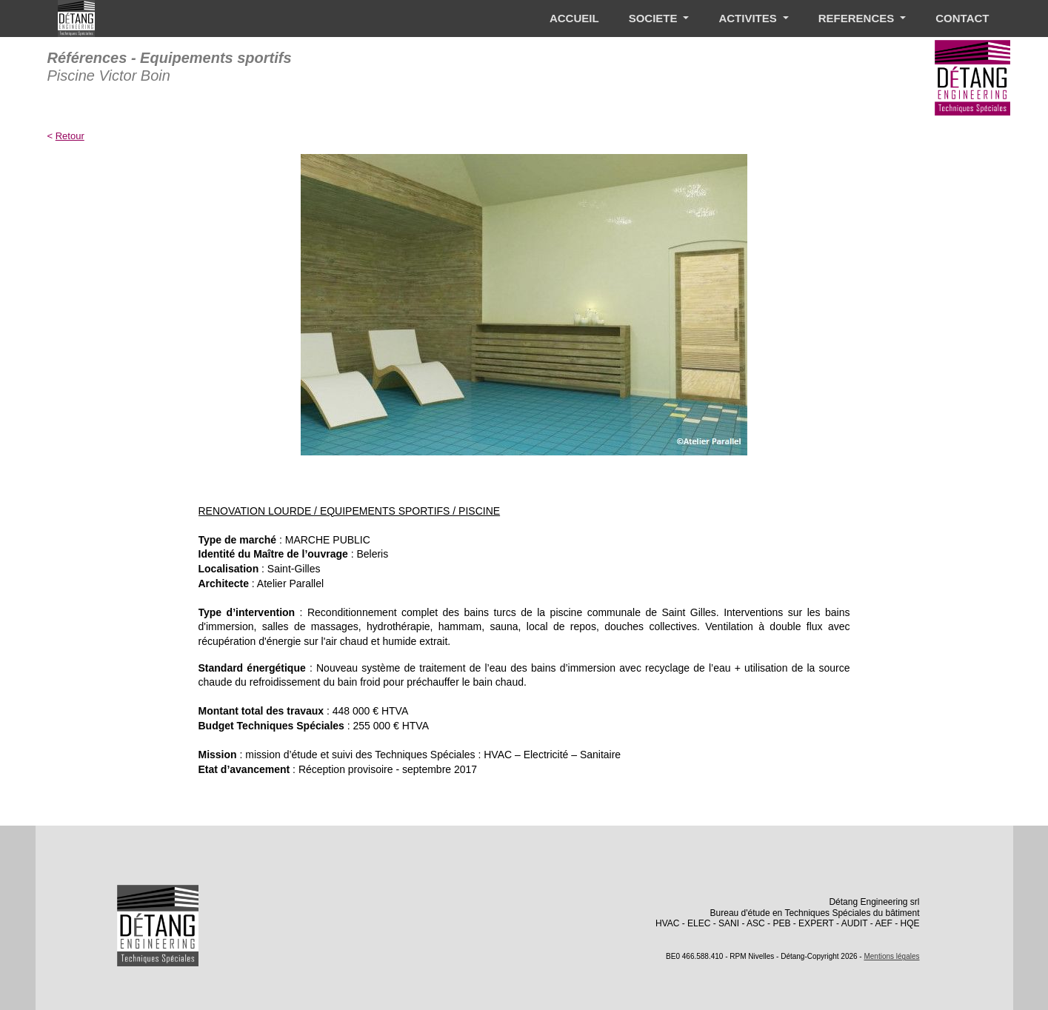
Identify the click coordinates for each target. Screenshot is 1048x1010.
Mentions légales (891, 956)
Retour (70, 135)
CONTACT (962, 18)
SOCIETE (655, 18)
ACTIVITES (749, 18)
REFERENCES (858, 18)
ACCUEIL (574, 18)
